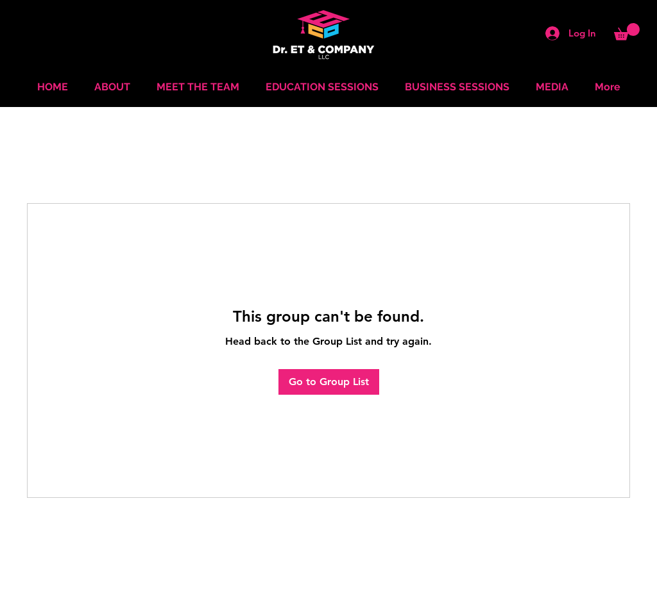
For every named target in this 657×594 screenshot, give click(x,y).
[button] (627, 31)
